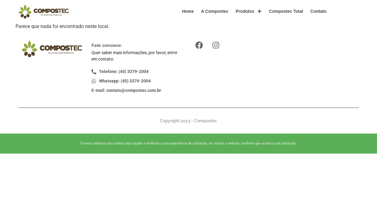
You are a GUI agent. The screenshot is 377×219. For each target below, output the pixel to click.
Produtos (249, 11)
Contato (318, 11)
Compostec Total (286, 11)
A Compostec (214, 11)
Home (188, 11)
